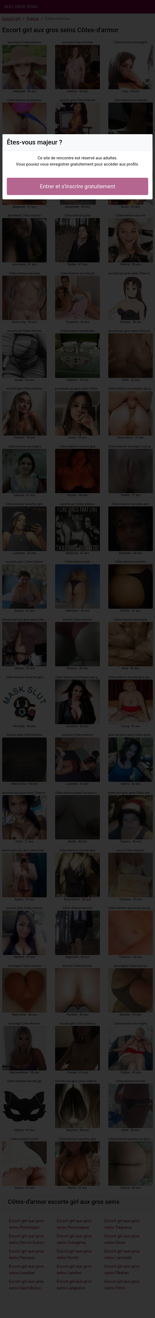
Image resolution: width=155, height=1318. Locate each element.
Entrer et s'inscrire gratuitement (77, 186)
